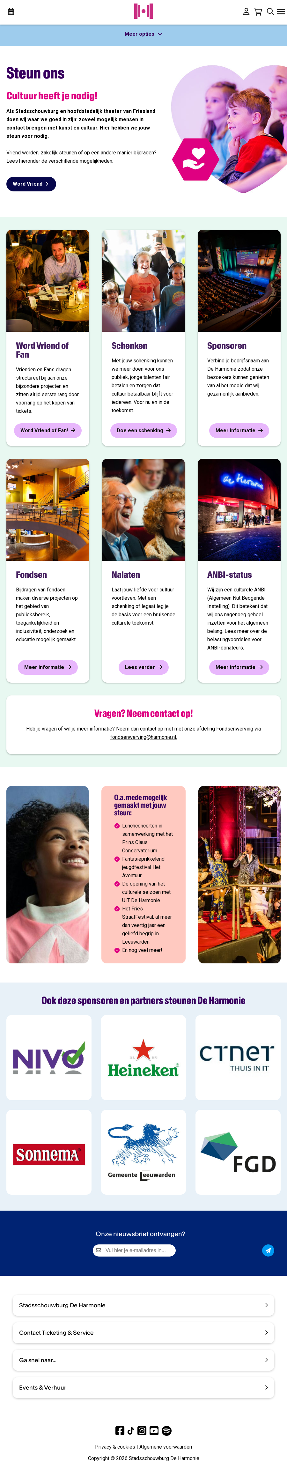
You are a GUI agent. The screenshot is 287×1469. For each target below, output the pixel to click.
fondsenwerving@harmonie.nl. (143, 737)
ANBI (260, 590)
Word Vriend (31, 184)
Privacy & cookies (115, 1447)
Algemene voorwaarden (165, 1447)
